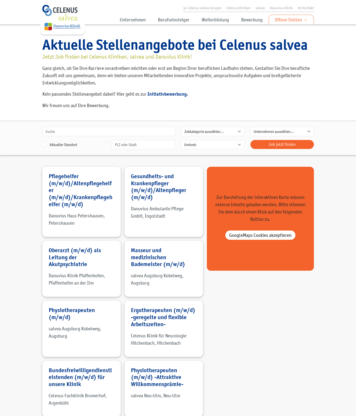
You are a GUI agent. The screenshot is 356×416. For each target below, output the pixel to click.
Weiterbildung (215, 20)
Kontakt (306, 8)
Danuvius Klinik (281, 8)
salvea (260, 8)
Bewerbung (252, 20)
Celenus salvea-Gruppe (202, 8)
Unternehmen (133, 20)
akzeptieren (260, 235)
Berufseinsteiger (174, 20)
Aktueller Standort (63, 144)
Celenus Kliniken (238, 8)
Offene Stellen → (291, 20)
